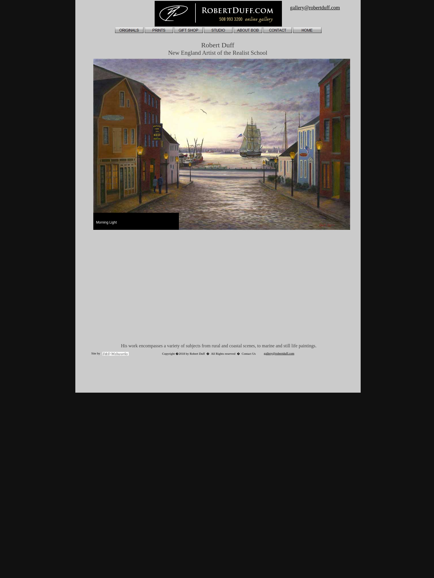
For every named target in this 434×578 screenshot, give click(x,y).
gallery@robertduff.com (279, 353)
